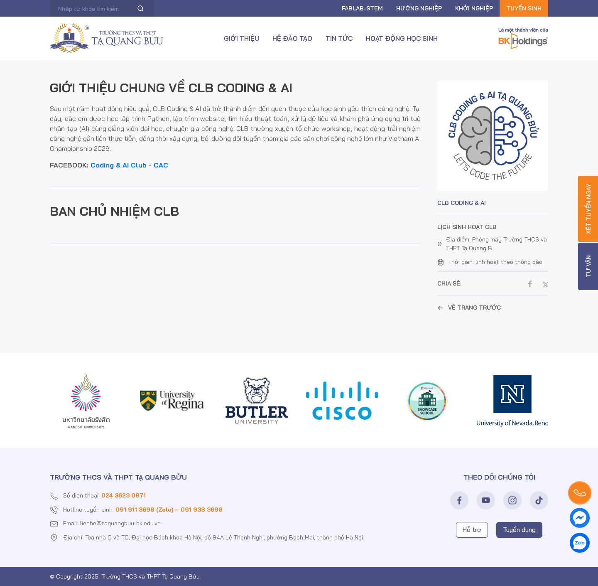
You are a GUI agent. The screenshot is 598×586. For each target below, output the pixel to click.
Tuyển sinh (524, 8)
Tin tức (339, 38)
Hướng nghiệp (419, 8)
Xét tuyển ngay (588, 209)
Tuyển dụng (519, 530)
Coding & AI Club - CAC (129, 165)
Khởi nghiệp (474, 8)
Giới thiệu (241, 38)
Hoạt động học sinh (402, 38)
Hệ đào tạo (292, 38)
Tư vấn (588, 267)
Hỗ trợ (472, 530)
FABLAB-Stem (362, 8)
